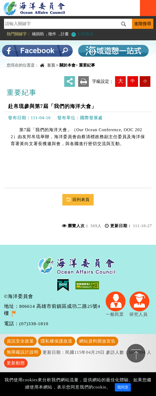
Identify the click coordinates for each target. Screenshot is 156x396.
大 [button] (120, 81)
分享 (69, 81)
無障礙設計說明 (23, 352)
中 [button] (133, 81)
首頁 (51, 65)
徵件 (52, 34)
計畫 (65, 34)
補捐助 (38, 34)
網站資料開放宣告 (97, 341)
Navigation (148, 8)
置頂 (136, 353)
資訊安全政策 (20, 341)
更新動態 (16, 363)
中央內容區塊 (17, 60)
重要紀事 (87, 65)
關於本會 (67, 65)
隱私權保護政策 (57, 341)
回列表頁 (81, 199)
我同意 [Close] (122, 387)
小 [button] (145, 81)
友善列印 (83, 81)
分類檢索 (82, 34)
